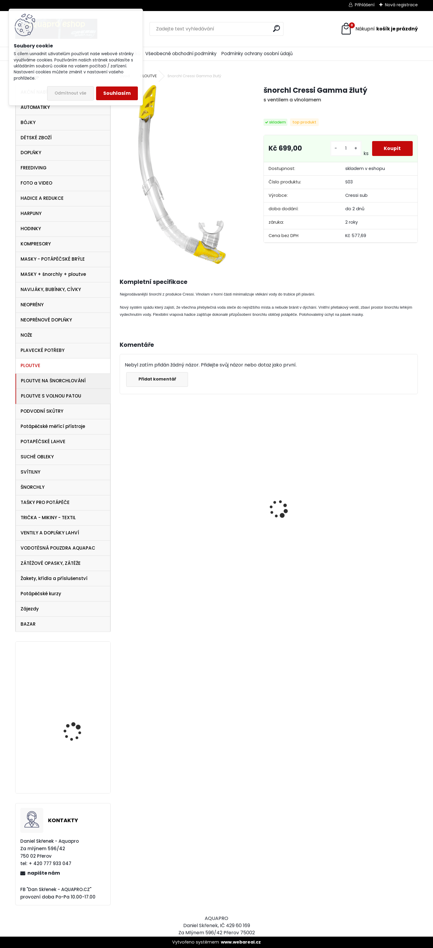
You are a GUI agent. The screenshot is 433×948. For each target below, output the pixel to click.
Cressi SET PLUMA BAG (149, 520)
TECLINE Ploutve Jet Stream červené (74, 728)
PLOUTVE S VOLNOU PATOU (51, 396)
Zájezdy (30, 609)
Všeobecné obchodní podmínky (181, 53)
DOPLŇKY (31, 152)
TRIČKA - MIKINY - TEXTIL (48, 517)
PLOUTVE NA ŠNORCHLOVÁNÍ (53, 381)
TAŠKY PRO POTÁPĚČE (45, 502)
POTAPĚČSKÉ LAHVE (43, 441)
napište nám (43, 873)
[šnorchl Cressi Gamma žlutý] (182, 174)
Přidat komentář (157, 379)
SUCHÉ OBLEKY (37, 457)
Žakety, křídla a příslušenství (54, 578)
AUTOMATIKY (35, 107)
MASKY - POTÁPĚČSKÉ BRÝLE (53, 259)
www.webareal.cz (241, 942)
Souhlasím (117, 93)
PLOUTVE (30, 365)
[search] (276, 28)
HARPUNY (31, 213)
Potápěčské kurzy (41, 593)
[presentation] (123, 499)
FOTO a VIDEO (36, 183)
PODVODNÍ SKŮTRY (42, 411)
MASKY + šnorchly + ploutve (53, 274)
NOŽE (26, 335)
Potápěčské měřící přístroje (53, 426)
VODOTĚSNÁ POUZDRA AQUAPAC (58, 548)
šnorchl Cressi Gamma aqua (302, 556)
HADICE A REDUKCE (42, 198)
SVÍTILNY (30, 472)
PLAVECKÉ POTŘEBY (42, 350)
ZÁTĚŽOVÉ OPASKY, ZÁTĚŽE (51, 563)
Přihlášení (365, 5)
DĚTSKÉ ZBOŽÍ (36, 137)
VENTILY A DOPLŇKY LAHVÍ (50, 533)
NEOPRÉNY (32, 304)
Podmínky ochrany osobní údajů (257, 53)
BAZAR (28, 624)
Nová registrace (401, 5)
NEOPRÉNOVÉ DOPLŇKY (46, 320)
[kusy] (345, 148)
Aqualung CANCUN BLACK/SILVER (222, 525)
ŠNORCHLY (32, 487)
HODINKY (31, 228)
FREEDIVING (34, 168)
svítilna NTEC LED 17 (75, 774)
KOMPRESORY (36, 244)
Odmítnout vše (70, 93)
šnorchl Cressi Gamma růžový (378, 556)
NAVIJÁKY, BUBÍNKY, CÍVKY (51, 289)
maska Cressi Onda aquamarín (75, 678)
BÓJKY (28, 122)
